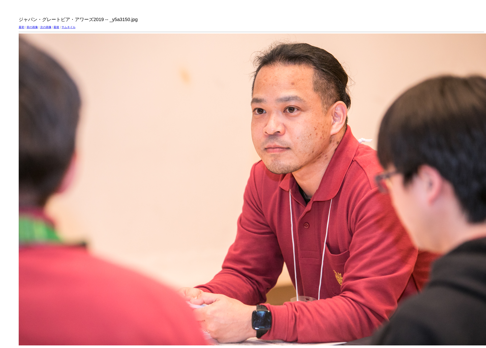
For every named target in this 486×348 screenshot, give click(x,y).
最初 (21, 27)
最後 (56, 27)
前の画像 (32, 27)
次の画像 (45, 27)
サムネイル (68, 27)
